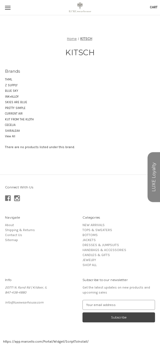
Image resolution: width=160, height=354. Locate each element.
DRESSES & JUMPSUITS (100, 245)
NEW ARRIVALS (93, 225)
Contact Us (13, 235)
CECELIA (10, 125)
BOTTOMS (90, 235)
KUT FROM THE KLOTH (19, 119)
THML (8, 79)
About (9, 225)
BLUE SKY (11, 91)
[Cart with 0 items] (153, 7)
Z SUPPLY (11, 85)
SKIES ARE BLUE (16, 102)
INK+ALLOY (12, 96)
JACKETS (89, 240)
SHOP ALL (89, 265)
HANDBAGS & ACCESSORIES (104, 250)
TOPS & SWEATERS (97, 230)
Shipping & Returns (20, 230)
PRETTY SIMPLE (15, 108)
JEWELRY (89, 260)
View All (10, 136)
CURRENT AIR (14, 113)
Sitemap (11, 240)
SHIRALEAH (12, 131)
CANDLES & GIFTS (96, 255)
